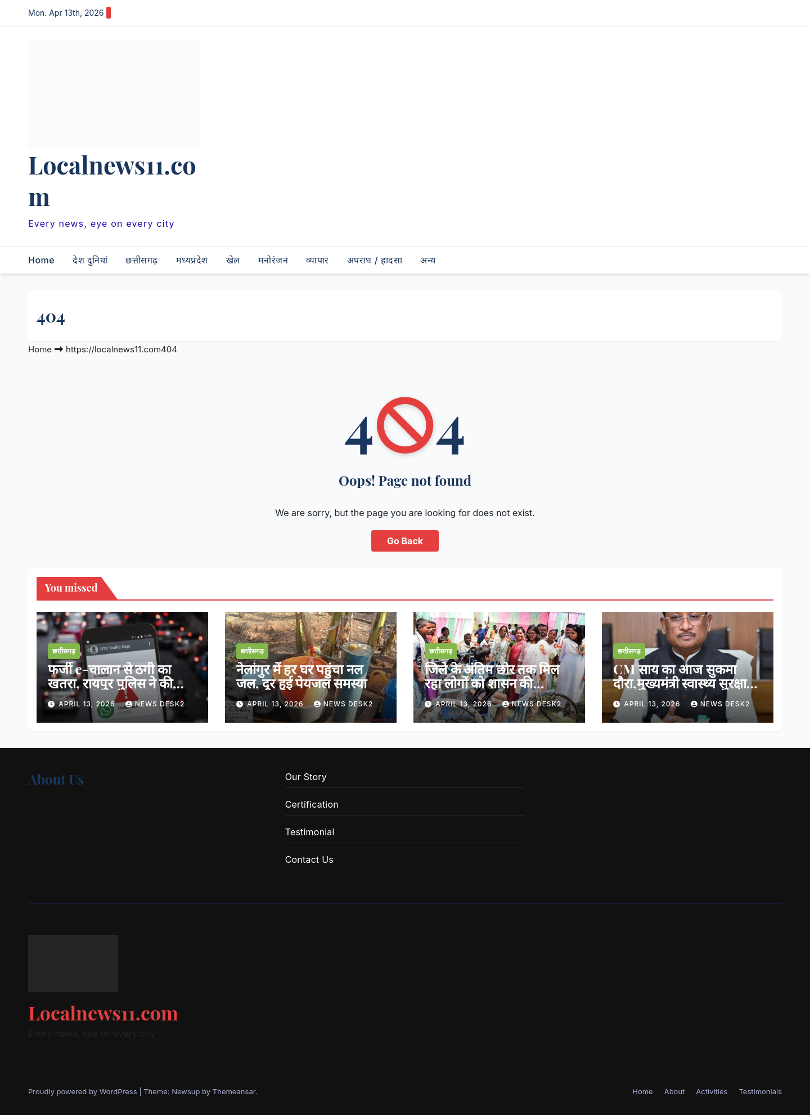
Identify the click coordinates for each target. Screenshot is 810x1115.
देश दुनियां (90, 260)
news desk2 (155, 704)
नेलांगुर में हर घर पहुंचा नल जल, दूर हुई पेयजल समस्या (301, 676)
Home (41, 260)
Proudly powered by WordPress (83, 1091)
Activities (711, 1091)
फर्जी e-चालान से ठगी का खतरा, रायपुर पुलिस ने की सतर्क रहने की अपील (110, 683)
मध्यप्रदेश (192, 260)
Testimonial (310, 832)
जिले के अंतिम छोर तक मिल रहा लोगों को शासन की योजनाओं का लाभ (492, 683)
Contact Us (309, 859)
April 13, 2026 (88, 704)
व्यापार (317, 260)
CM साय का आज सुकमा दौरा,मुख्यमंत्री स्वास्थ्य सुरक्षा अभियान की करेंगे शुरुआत (679, 683)
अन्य (428, 260)
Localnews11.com (112, 180)
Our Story (306, 776)
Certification (312, 804)
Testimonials (760, 1091)
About (674, 1091)
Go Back (405, 541)
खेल (233, 260)
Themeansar (234, 1091)
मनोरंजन (273, 260)
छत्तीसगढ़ (141, 260)
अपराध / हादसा (374, 260)
